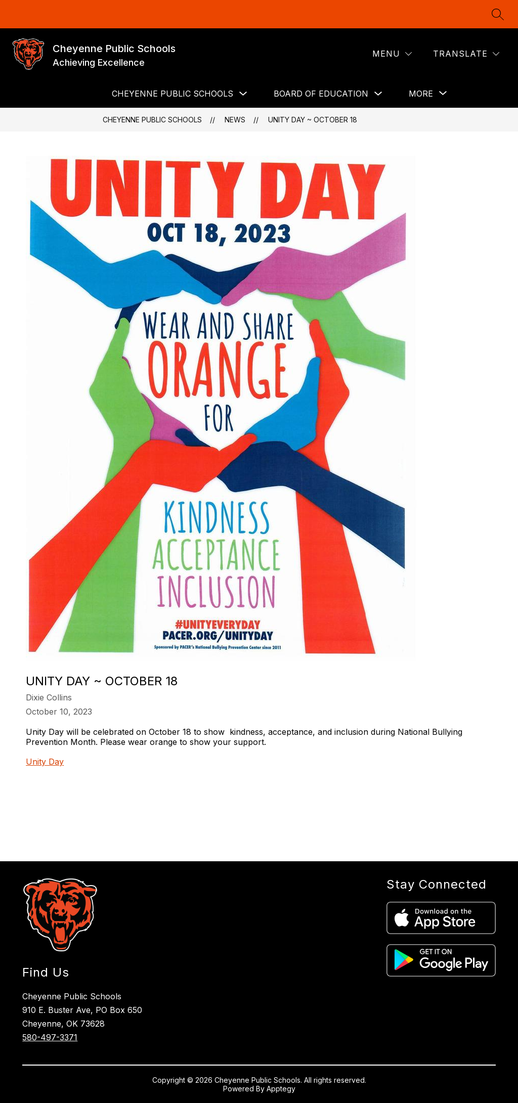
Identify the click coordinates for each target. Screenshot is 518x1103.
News (235, 119)
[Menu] (392, 54)
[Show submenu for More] (421, 93)
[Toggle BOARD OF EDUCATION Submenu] (378, 94)
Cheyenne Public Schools (152, 119)
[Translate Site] (466, 54)
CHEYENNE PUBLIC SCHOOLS (172, 94)
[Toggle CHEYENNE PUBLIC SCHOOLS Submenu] (243, 94)
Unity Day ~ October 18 (312, 119)
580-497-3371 (49, 1037)
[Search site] (498, 14)
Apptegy (281, 1088)
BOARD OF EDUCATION (321, 94)
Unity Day (45, 762)
